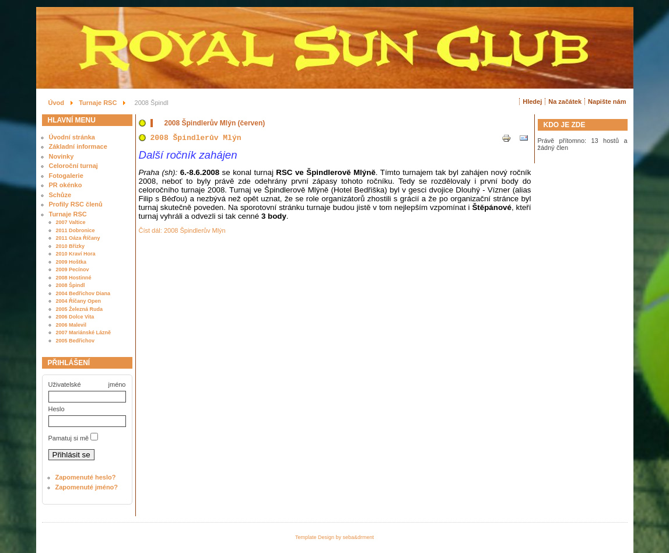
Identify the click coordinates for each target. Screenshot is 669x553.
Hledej (532, 101)
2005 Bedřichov (75, 341)
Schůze (60, 194)
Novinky (61, 156)
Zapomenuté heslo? (85, 477)
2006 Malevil (71, 325)
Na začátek (565, 101)
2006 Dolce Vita (75, 317)
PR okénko (65, 184)
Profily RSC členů (76, 204)
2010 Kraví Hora (76, 254)
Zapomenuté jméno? (86, 487)
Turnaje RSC (68, 214)
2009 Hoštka (71, 262)
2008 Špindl (70, 285)
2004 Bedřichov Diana (83, 293)
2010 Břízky (70, 246)
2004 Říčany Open (78, 301)
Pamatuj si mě (68, 438)
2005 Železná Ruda (79, 309)
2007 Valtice (71, 222)
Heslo (56, 408)
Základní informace (78, 146)
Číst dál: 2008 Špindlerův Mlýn (182, 230)
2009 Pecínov (72, 269)
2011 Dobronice (75, 230)
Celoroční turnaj (73, 165)
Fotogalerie (66, 175)
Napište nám (607, 101)
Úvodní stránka (72, 137)
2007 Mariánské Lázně (83, 332)
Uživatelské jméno (87, 384)
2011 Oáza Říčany (78, 238)
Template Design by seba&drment (334, 537)
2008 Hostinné (74, 278)
